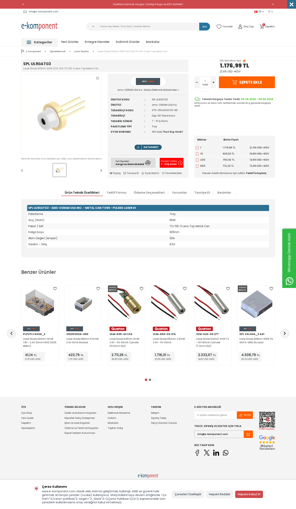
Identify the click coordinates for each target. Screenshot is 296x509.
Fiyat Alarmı (150, 173)
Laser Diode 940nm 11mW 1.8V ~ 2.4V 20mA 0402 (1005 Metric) (39, 342)
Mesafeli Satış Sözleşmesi (80, 418)
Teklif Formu (116, 193)
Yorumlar (179, 193)
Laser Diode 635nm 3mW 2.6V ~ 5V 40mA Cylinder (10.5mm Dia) (124, 342)
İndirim (112, 418)
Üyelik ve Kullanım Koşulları (80, 413)
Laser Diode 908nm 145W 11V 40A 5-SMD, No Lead (256, 340)
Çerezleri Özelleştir (188, 494)
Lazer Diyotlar (81, 51)
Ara (204, 27)
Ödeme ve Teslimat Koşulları (81, 428)
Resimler (224, 193)
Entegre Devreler (97, 42)
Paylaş (115, 173)
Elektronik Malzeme (119, 413)
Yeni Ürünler (70, 42)
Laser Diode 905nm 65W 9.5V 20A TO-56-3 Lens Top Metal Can (132, 51)
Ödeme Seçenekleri (149, 193)
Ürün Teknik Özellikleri (82, 193)
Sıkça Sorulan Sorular (164, 423)
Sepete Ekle (247, 82)
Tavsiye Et (131, 173)
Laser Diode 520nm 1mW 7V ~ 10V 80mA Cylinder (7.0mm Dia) (212, 342)
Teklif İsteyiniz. (256, 173)
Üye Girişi (26, 413)
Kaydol (245, 415)
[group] (61, 114)
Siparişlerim (28, 428)
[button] (23, 4)
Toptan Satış (115, 428)
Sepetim (26, 423)
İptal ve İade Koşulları (77, 423)
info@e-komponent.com (40, 11)
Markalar (153, 42)
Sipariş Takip (158, 418)
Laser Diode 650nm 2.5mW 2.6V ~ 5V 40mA (169, 340)
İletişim (155, 413)
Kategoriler (39, 42)
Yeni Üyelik (27, 418)
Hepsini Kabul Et (249, 494)
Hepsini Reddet (219, 494)
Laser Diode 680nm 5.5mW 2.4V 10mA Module (82, 340)
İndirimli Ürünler (128, 42)
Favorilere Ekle (172, 173)
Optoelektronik (57, 51)
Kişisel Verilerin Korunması (80, 433)
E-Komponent (31, 51)
